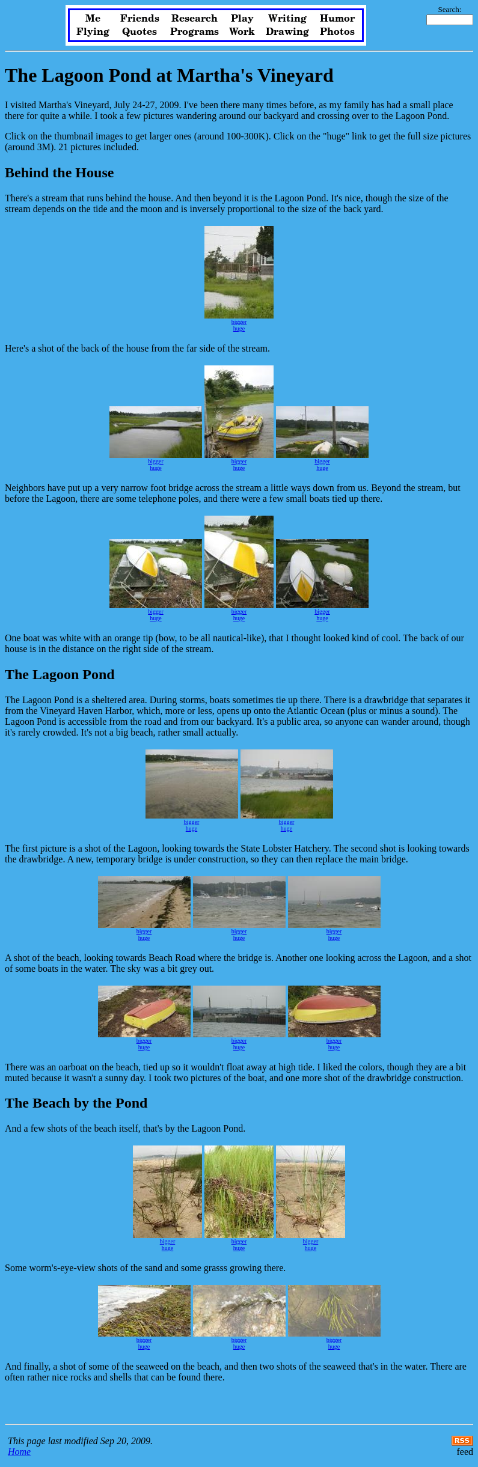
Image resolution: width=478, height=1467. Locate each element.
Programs (194, 32)
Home (19, 1452)
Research (194, 18)
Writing (287, 18)
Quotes (139, 32)
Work (242, 32)
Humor (337, 18)
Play (242, 18)
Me (92, 18)
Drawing (287, 32)
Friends (139, 18)
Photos (337, 32)
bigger (239, 322)
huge (239, 328)
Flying (92, 32)
